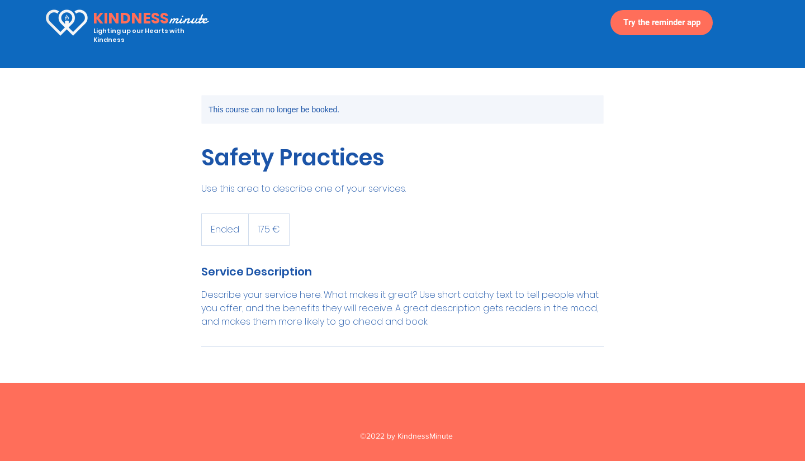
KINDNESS (131, 18)
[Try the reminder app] (661, 22)
